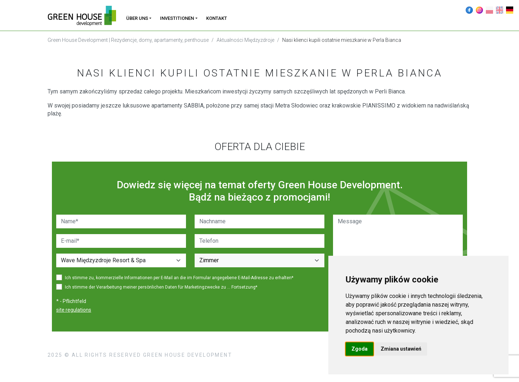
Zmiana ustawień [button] (401, 349)
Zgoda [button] (359, 349)
